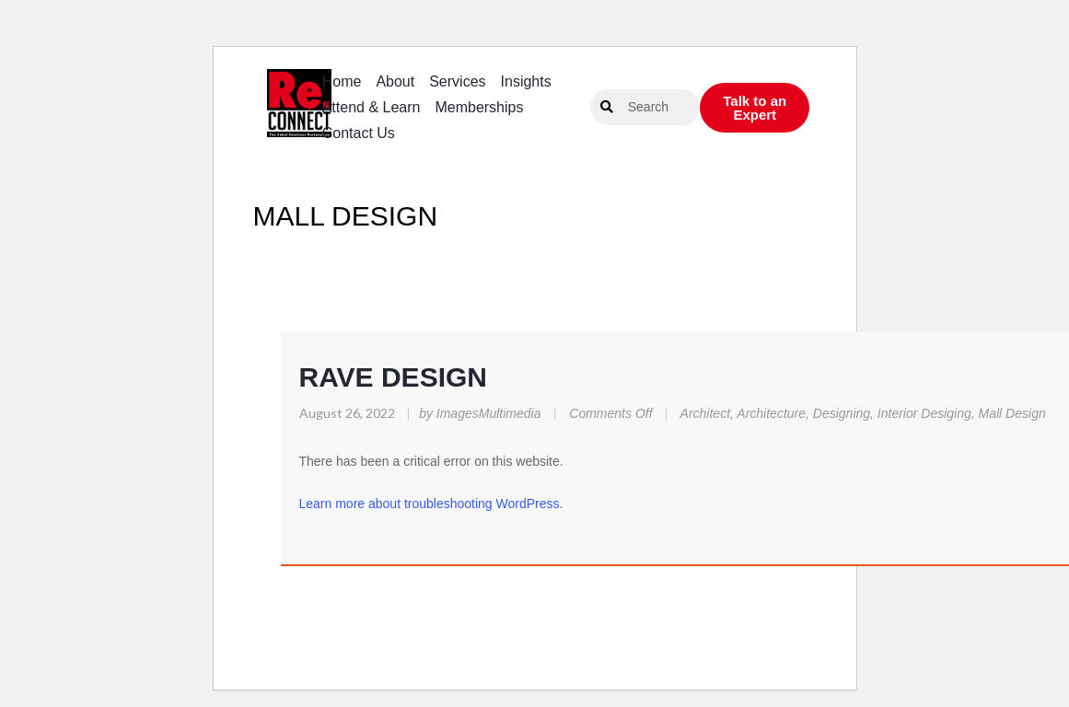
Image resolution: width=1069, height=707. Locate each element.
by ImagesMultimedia (476, 413)
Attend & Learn (371, 107)
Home (342, 81)
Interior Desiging (924, 413)
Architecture (771, 413)
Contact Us (358, 133)
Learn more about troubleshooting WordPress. (431, 503)
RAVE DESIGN (393, 377)
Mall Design (1012, 413)
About (395, 81)
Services (457, 81)
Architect (705, 413)
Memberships (479, 107)
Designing (841, 413)
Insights (526, 81)
